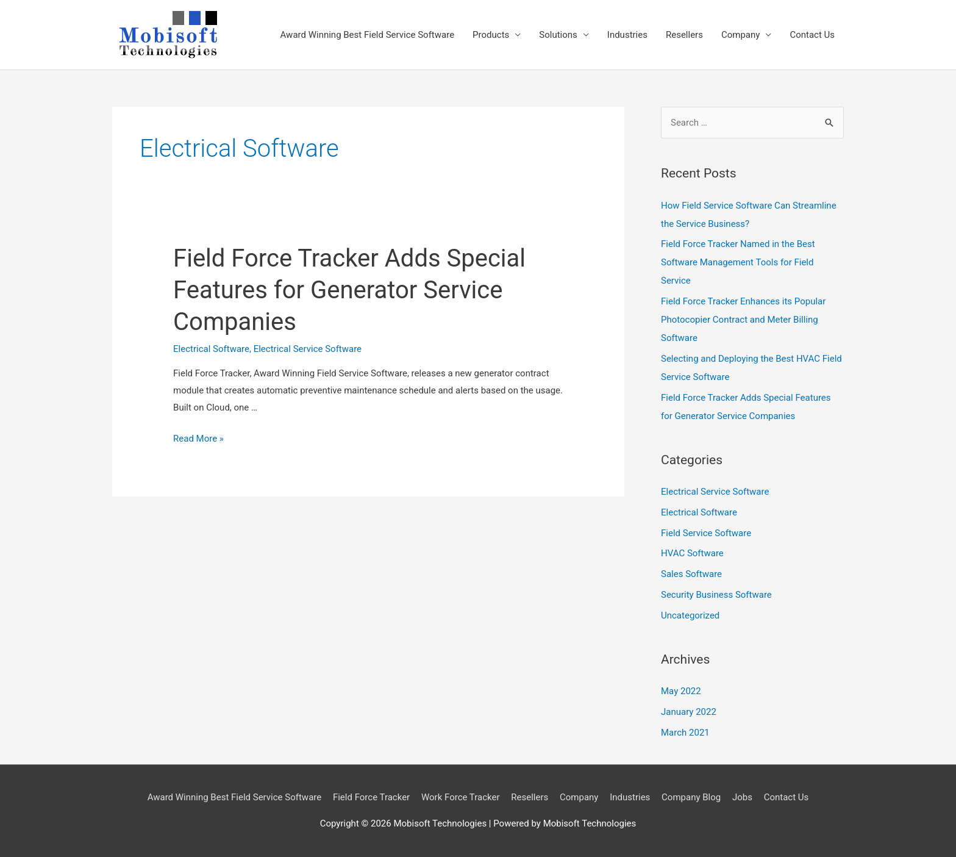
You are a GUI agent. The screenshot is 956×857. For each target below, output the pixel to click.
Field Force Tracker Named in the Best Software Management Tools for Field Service (738, 262)
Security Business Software (716, 594)
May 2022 (681, 691)
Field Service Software (706, 533)
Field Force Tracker (371, 797)
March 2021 (685, 732)
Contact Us (812, 34)
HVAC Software (692, 553)
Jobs (742, 797)
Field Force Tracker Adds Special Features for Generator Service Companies (349, 290)
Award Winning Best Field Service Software (367, 34)
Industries (627, 34)
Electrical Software (211, 348)
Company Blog (691, 797)
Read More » (198, 438)
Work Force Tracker (460, 797)
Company (740, 34)
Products (491, 34)
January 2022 (688, 711)
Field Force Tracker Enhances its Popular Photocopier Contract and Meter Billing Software (743, 319)
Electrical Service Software (308, 348)
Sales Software (691, 573)
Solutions (558, 34)
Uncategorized (690, 615)
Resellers (684, 34)
